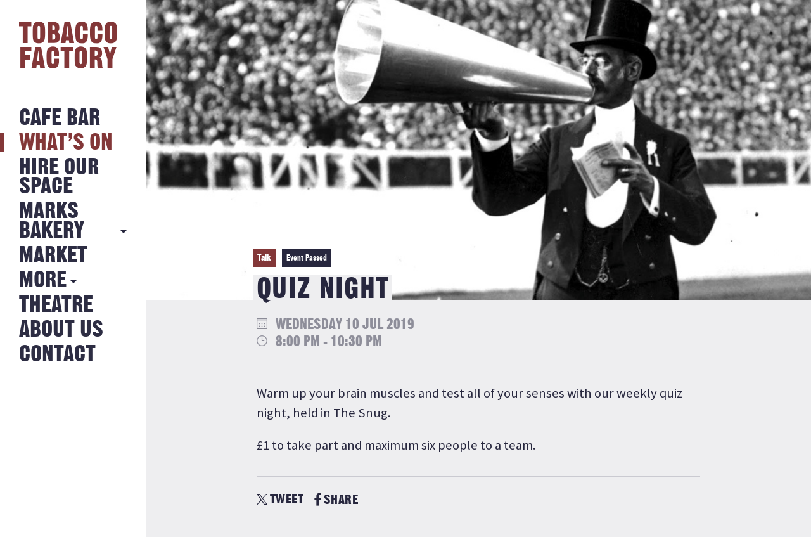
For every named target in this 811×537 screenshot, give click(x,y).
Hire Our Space (59, 177)
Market (53, 256)
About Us (61, 330)
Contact (57, 355)
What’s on (66, 143)
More (43, 280)
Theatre (56, 305)
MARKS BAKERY (51, 221)
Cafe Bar (59, 118)
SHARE (336, 500)
